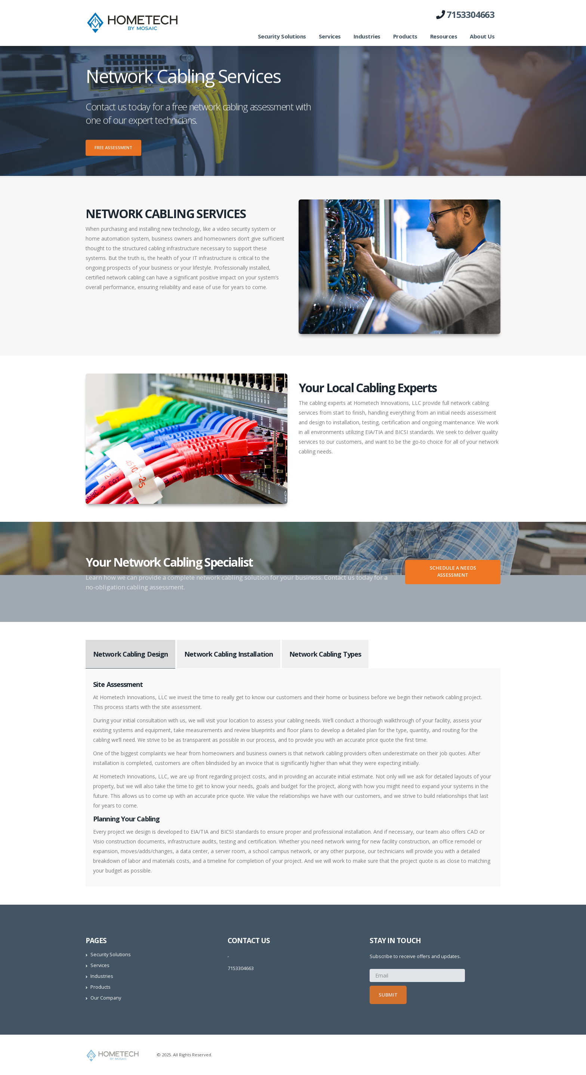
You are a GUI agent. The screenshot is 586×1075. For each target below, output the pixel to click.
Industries (367, 36)
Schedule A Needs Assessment (453, 571)
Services (330, 36)
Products (405, 36)
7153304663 (470, 14)
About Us (482, 36)
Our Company (105, 998)
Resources (443, 36)
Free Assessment (113, 149)
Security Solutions (282, 36)
